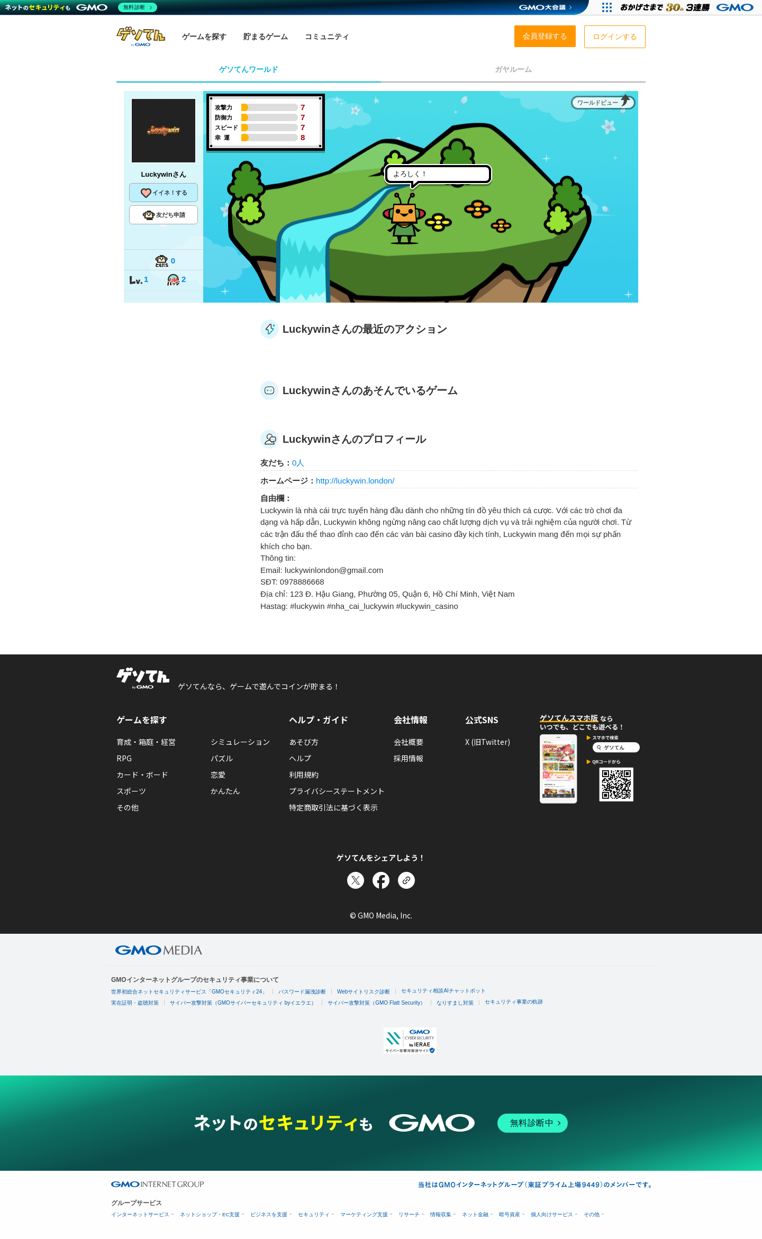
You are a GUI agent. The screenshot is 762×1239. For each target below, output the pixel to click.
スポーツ (131, 791)
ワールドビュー (597, 102)
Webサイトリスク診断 (363, 992)
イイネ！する (163, 193)
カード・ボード (142, 774)
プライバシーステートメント (337, 791)
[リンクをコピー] (406, 880)
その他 (127, 807)
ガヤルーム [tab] (513, 69)
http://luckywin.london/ (355, 480)
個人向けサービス (552, 1214)
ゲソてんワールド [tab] (248, 69)
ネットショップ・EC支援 (210, 1214)
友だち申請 (163, 215)
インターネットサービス (140, 1214)
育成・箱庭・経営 (146, 741)
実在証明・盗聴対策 (135, 1003)
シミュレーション (240, 741)
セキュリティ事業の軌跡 (514, 1002)
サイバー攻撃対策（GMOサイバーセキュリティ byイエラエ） (243, 1003)
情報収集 (440, 1214)
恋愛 (218, 774)
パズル (222, 758)
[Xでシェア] (355, 880)
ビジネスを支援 (268, 1214)
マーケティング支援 (364, 1214)
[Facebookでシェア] (381, 880)
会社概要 (408, 741)
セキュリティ (314, 1214)
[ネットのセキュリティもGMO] (81, 7)
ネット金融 (475, 1214)
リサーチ (409, 1214)
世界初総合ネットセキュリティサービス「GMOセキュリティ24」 (189, 992)
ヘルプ (300, 758)
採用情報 (408, 758)
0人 (298, 462)
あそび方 (304, 741)
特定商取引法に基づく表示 (333, 807)
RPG (124, 758)
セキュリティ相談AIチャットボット (443, 991)
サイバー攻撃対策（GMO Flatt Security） (376, 1003)
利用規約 (304, 774)
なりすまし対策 (455, 1003)
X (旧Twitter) (487, 741)
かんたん (225, 791)
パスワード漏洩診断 (302, 992)
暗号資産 (509, 1214)
